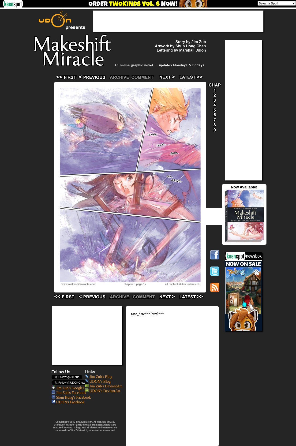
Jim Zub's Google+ (68, 388)
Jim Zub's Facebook (69, 393)
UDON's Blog (98, 381)
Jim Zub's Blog (98, 377)
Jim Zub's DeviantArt (103, 386)
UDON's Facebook (68, 402)
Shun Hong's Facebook (71, 397)
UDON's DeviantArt (102, 391)
